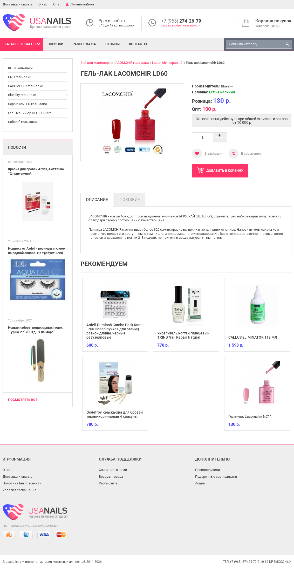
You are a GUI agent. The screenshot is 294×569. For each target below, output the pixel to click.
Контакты (138, 44)
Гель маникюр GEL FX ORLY (29, 113)
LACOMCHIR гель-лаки (25, 86)
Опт (56, 4)
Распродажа (84, 44)
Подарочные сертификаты (216, 476)
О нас (42, 4)
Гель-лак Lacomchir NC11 (250, 416)
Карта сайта (108, 483)
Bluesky (227, 86)
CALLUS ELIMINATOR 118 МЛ (252, 337)
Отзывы (112, 44)
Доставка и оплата (17, 4)
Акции (200, 483)
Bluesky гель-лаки (22, 95)
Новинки (55, 44)
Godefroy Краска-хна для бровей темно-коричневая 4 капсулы (114, 414)
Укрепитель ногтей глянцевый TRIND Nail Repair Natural (183, 335)
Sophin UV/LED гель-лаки (27, 104)
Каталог (20, 44)
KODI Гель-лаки (20, 68)
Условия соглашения (19, 490)
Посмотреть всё (22, 400)
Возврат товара (111, 476)
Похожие (130, 199)
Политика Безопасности (22, 483)
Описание (97, 199)
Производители (207, 470)
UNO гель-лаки (19, 77)
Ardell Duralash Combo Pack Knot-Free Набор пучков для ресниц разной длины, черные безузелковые (114, 331)
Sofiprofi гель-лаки (22, 122)
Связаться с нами (113, 470)
